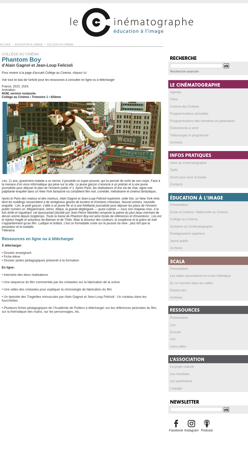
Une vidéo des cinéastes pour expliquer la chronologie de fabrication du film (55, 287)
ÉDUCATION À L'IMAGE (26, 44)
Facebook (176, 426)
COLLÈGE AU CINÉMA (55, 44)
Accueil (5, 44)
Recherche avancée (183, 71)
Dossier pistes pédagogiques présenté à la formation (39, 259)
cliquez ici (79, 72)
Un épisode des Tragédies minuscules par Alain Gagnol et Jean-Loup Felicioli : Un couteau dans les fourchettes (79, 294)
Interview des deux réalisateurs (25, 273)
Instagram (191, 426)
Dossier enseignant (17, 252)
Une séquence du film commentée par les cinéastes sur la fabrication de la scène (58, 280)
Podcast (206, 426)
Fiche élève (11, 255)
